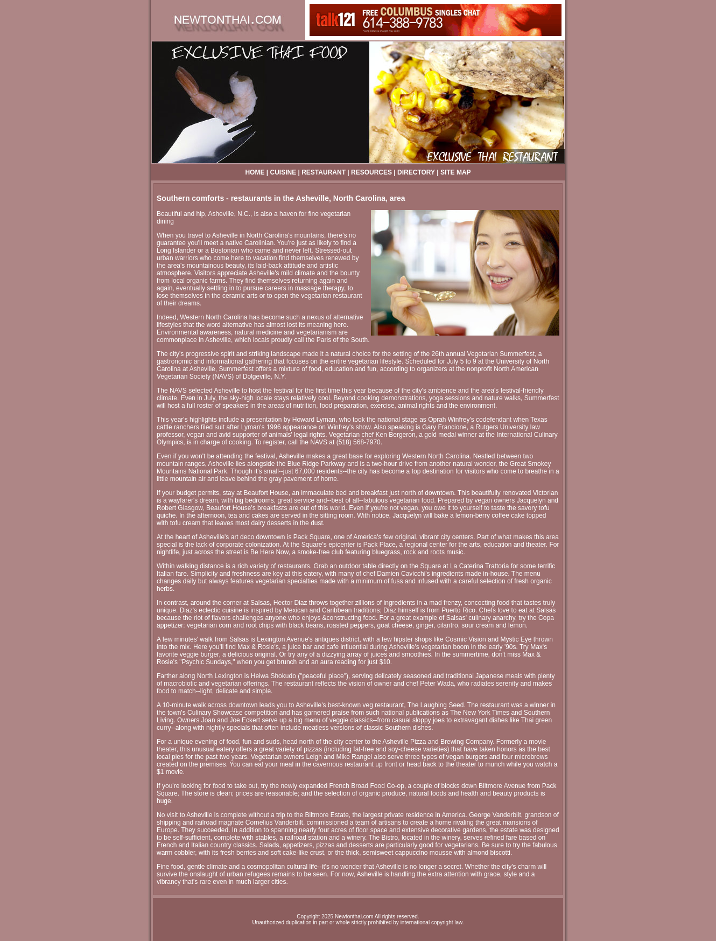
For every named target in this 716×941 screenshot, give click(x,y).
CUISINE (283, 172)
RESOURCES (371, 172)
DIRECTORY (416, 172)
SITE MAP (455, 172)
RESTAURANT (323, 172)
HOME (254, 172)
